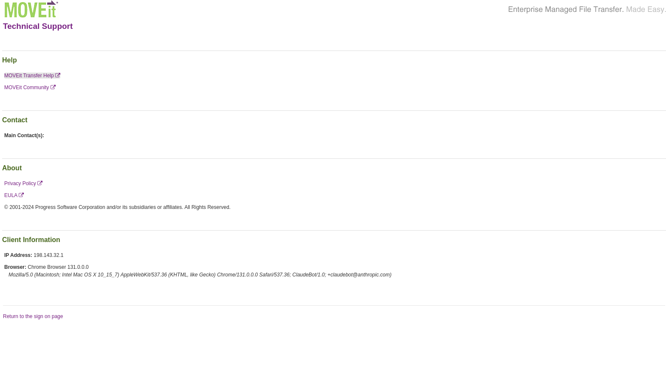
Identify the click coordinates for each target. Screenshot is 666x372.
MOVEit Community (30, 87)
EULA (14, 195)
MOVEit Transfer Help (32, 76)
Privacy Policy (23, 183)
